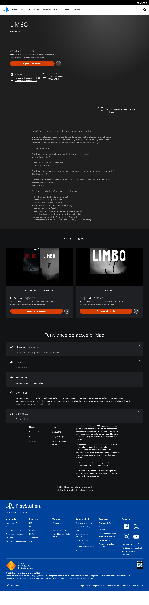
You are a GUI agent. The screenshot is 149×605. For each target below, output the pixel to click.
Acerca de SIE (11, 523)
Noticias (57, 10)
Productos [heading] (34, 519)
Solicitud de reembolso (85, 546)
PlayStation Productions (15, 534)
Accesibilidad (57, 526)
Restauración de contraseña (82, 541)
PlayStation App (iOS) (130, 544)
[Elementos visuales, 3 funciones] (74, 349)
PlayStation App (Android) (132, 548)
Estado (78, 530)
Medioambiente (58, 523)
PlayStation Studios (14, 530)
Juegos (14, 10)
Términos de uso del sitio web (118, 585)
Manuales (79, 550)
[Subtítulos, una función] (74, 379)
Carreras (9, 526)
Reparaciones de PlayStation (82, 535)
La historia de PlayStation (16, 541)
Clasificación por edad (107, 533)
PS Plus (36, 10)
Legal (82, 585)
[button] (26, 80)
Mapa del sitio (137, 585)
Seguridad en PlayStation (86, 526)
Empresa (9, 537)
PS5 (22, 10)
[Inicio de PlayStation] (6, 10)
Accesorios (47, 10)
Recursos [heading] (103, 519)
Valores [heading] (56, 519)
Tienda (66, 10)
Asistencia (76, 10)
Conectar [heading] (126, 519)
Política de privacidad (95, 585)
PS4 (28, 10)
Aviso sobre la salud (107, 536)
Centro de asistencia (84, 523)
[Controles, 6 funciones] (74, 397)
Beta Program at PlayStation (128, 552)
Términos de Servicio (107, 523)
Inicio (8, 512)
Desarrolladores (105, 540)
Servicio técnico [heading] (83, 519)
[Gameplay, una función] (74, 416)
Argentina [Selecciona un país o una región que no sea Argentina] (14, 586)
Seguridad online (59, 530)
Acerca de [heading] (11, 519)
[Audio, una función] (74, 364)
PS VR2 (32, 530)
